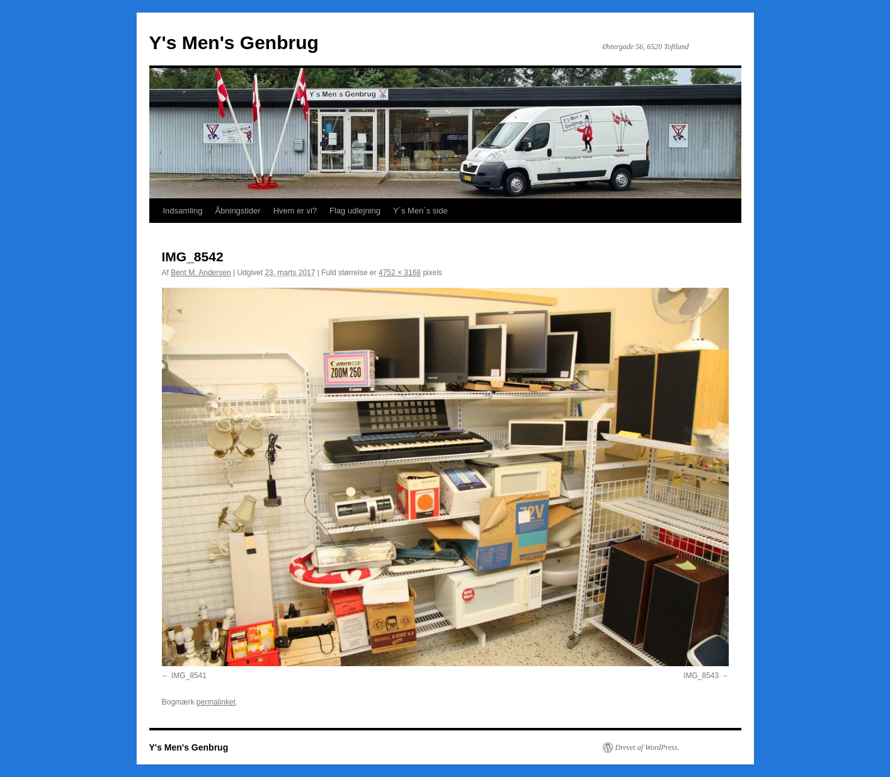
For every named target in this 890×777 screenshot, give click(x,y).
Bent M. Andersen (201, 272)
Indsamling (183, 210)
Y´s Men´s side (420, 210)
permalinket (216, 702)
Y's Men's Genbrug (234, 42)
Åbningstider (237, 210)
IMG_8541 (189, 675)
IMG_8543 (701, 675)
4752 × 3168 (400, 272)
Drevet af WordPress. (647, 747)
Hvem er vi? (295, 210)
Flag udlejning (354, 210)
